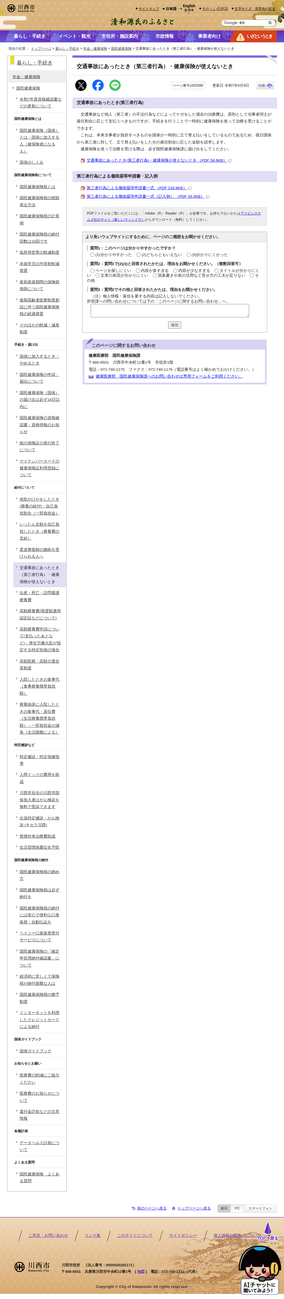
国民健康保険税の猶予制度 (39, 998)
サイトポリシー (183, 1235)
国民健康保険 (121, 49)
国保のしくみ (31, 162)
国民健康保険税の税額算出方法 (39, 201)
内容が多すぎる (155, 270)
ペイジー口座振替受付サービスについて (39, 936)
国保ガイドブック (35, 1051)
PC (237, 1208)
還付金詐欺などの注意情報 (39, 1115)
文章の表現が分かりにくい (124, 275)
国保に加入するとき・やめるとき (39, 359)
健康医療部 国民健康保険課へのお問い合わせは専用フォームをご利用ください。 (169, 376)
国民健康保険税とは (37, 187)
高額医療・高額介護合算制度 (39, 664)
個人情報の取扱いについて (237, 1235)
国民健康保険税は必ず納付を (39, 893)
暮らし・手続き (67, 49)
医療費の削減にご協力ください (39, 1078)
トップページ (41, 49)
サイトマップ (149, 9)
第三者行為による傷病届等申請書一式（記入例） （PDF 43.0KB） (148, 196)
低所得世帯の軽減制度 (39, 252)
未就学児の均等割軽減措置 (39, 267)
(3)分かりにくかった (210, 255)
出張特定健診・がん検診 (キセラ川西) (39, 821)
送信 (174, 325)
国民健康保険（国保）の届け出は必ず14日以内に (40, 400)
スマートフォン (260, 1208)
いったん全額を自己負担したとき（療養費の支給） (39, 531)
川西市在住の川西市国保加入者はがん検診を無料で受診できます (39, 800)
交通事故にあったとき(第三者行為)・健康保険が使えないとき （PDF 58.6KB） (159, 160)
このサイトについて (135, 1235)
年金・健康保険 (95, 49)
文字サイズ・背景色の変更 (255, 9)
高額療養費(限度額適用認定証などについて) (40, 614)
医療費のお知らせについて (39, 1096)
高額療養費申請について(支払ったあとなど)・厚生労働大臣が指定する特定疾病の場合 (40, 639)
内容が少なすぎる (194, 270)
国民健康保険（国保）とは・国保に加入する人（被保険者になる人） (39, 140)
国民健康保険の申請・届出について (39, 378)
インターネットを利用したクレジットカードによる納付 (39, 1020)
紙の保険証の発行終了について (39, 446)
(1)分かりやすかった (113, 255)
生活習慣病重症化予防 (39, 847)
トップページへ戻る (194, 1208)
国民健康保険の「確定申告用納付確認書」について (39, 958)
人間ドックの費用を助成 (39, 778)
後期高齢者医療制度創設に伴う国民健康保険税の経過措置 (39, 307)
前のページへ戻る (152, 1208)
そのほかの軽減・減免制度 (39, 328)
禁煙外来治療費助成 (37, 836)
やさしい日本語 (215, 9)
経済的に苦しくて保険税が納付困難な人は (39, 979)
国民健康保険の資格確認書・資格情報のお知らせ (39, 425)
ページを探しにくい (113, 270)
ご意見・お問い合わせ (48, 1235)
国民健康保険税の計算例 (39, 219)
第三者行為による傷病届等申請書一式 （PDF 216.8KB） (139, 188)
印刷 (261, 86)
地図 (141, 1271)
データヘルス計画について (39, 1146)
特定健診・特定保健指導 (39, 760)
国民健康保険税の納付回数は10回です (39, 237)
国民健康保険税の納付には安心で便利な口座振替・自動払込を (39, 915)
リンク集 (93, 1235)
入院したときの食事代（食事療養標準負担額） (39, 686)
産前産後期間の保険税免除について (39, 285)
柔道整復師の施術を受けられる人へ (39, 553)
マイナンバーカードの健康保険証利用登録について (39, 468)
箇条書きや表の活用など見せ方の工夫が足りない (201, 275)
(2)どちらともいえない (161, 255)
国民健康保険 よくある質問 (39, 1177)
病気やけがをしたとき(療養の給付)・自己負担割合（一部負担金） (39, 506)
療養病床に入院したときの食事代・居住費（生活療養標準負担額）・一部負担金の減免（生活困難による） (39, 718)
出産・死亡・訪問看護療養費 (39, 596)
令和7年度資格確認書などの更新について (41, 102)
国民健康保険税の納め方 (39, 875)
